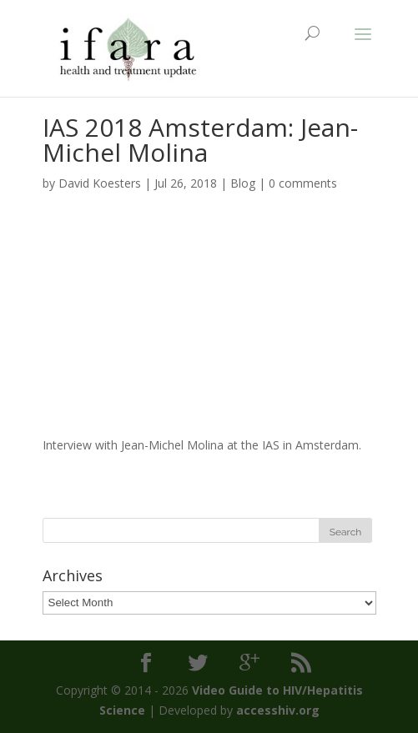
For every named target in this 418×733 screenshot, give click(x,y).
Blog (242, 183)
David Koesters (99, 183)
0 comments (303, 183)
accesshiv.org (278, 710)
